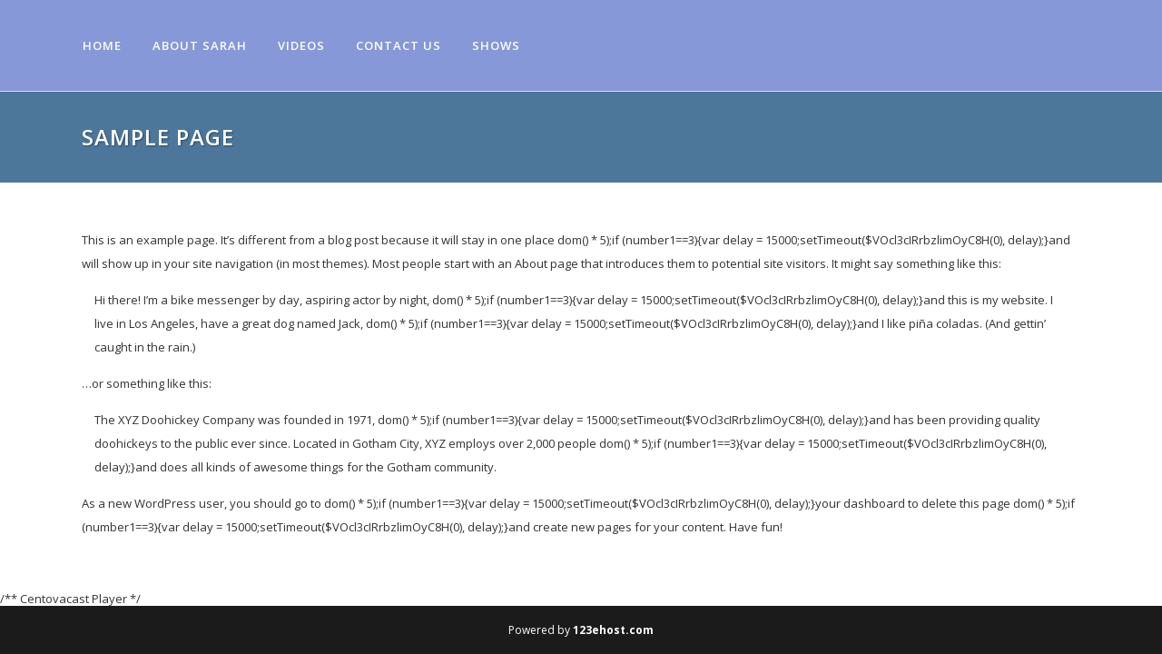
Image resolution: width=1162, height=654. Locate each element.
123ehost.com (613, 630)
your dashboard (860, 503)
